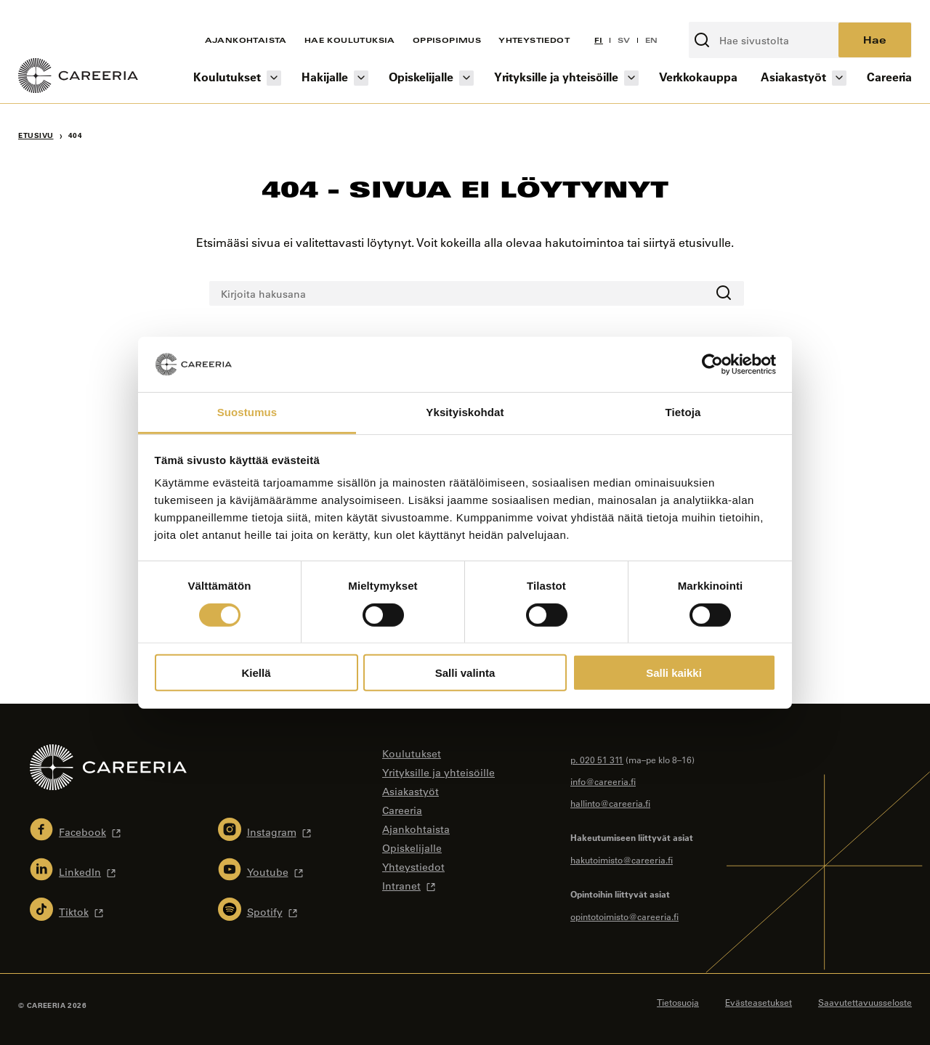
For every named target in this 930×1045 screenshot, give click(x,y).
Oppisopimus (447, 40)
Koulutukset (227, 76)
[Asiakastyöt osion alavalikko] (839, 78)
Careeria (889, 76)
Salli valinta (465, 673)
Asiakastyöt (793, 76)
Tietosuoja (678, 1002)
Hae (874, 39)
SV (624, 40)
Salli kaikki (674, 673)
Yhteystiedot (534, 40)
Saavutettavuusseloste (865, 1002)
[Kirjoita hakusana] (764, 40)
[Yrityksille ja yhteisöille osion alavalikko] (631, 78)
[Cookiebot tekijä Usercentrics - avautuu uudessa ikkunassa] (712, 364)
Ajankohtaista (246, 40)
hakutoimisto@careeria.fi (621, 860)
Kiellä (255, 673)
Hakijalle (325, 76)
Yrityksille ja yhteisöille (556, 76)
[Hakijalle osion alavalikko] (361, 78)
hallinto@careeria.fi (610, 803)
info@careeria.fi (603, 781)
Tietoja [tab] (683, 412)
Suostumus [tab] (247, 412)
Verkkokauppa (698, 76)
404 (75, 135)
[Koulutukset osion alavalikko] (274, 78)
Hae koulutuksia (349, 40)
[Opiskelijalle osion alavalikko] (466, 78)
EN (651, 40)
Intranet (401, 885)
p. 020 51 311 (596, 759)
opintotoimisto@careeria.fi (624, 916)
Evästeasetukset (758, 1002)
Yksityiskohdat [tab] (465, 412)
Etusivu (36, 135)
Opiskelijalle (421, 76)
